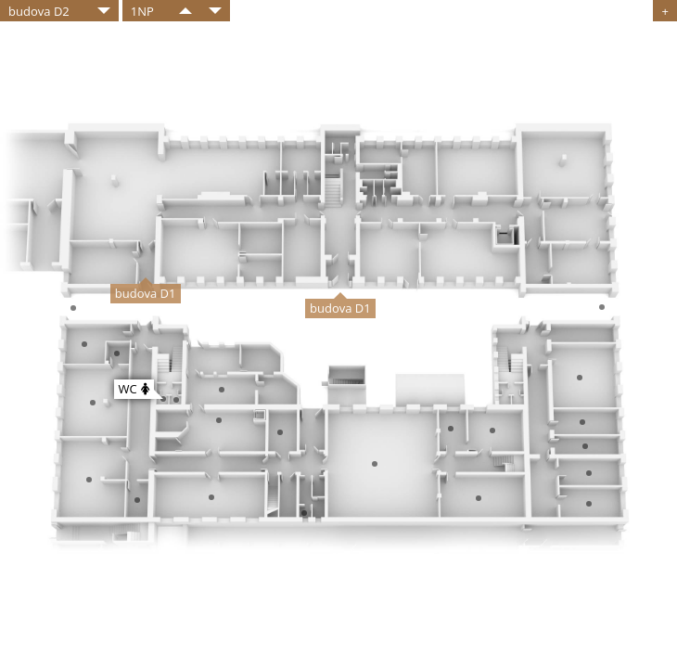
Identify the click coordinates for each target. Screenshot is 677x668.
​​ (185, 10)
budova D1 (145, 293)
